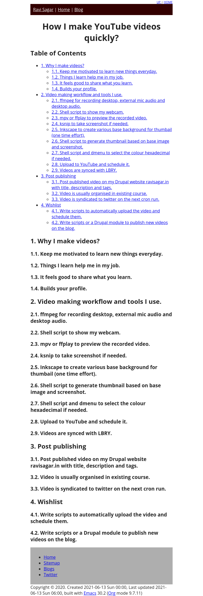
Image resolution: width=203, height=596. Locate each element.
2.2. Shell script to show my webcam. (88, 112)
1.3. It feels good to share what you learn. (92, 83)
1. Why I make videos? (62, 65)
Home (64, 9)
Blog (78, 9)
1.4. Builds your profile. (74, 89)
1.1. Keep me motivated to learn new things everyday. (104, 71)
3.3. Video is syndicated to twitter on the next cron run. (105, 199)
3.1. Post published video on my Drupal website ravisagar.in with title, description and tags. (110, 184)
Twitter (50, 575)
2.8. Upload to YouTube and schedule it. (91, 164)
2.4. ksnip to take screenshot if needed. (90, 124)
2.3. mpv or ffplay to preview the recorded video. (99, 118)
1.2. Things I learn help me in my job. (87, 77)
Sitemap (52, 563)
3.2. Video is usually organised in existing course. (99, 193)
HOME (168, 2)
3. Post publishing (58, 176)
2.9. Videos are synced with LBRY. (84, 170)
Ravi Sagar (43, 9)
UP (159, 2)
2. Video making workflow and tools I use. (81, 94)
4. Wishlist (51, 205)
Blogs (49, 569)
